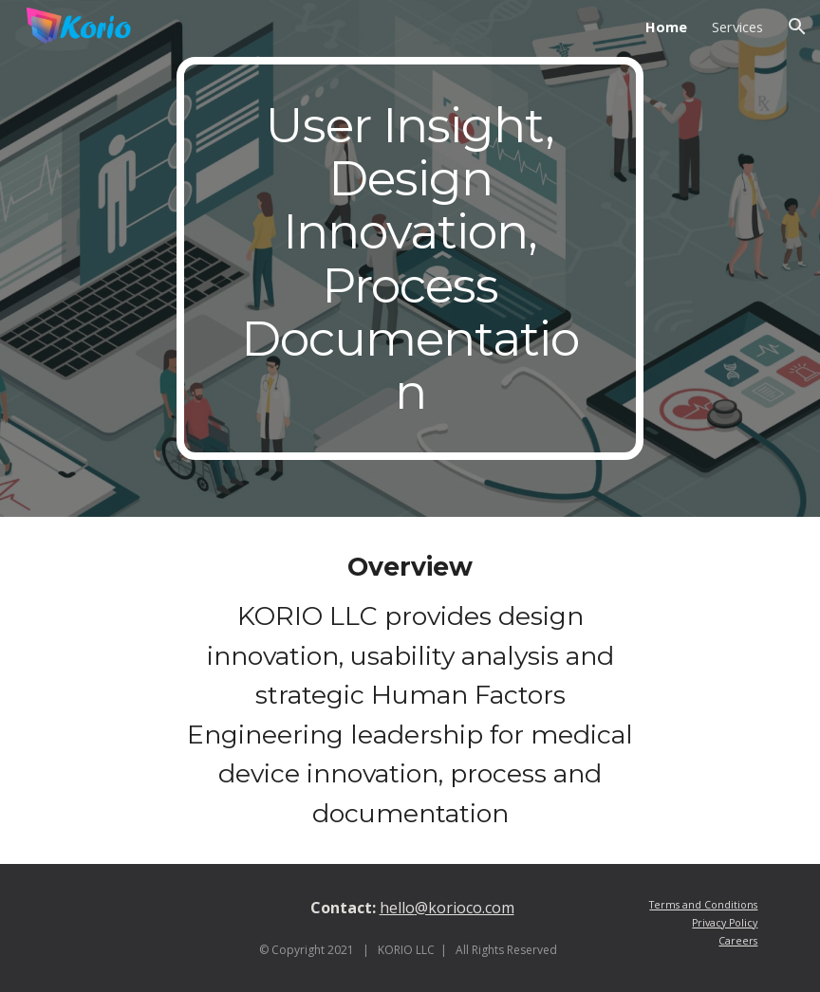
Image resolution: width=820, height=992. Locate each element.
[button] (797, 26)
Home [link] (666, 26)
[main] (410, 258)
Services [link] (737, 26)
